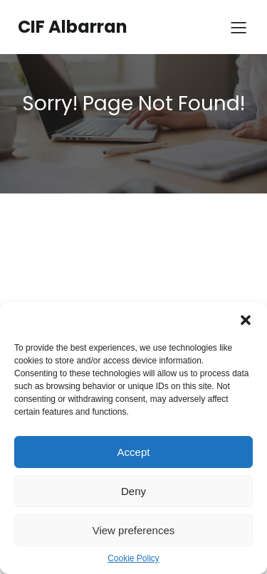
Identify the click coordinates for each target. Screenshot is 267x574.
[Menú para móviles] (238, 27)
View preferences (134, 530)
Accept (133, 452)
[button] (246, 320)
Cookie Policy (133, 558)
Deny (133, 491)
